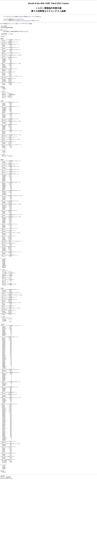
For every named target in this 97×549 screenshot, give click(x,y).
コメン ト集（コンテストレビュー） (21, 20)
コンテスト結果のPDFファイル (10, 19)
